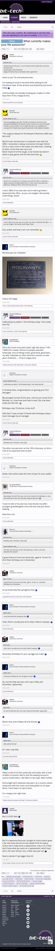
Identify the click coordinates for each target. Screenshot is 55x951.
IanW (8, 306)
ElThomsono (14, 102)
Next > (42, 49)
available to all (13, 122)
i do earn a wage (37, 881)
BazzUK (12, 111)
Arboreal (5, 102)
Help (52, 896)
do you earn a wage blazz (43, 879)
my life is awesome (8, 884)
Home (5, 17)
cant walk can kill (7, 879)
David (11, 245)
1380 (30, 49)
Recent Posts (16, 22)
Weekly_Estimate (15, 306)
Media (23, 17)
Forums (14, 17)
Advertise (5, 918)
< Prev (3, 49)
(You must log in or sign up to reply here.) (42, 870)
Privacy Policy (50, 948)
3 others (20, 331)
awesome (47, 877)
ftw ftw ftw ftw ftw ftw (23, 881)
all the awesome (27, 877)
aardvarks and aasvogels (13, 877)
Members (33, 17)
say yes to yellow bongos (9, 886)
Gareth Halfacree (8, 161)
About (4, 907)
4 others (26, 863)
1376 (15, 49)
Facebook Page (5, 920)
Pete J (5, 306)
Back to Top (4, 924)
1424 (38, 49)
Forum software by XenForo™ (9, 948)
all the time (38, 877)
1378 (23, 49)
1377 (19, 49)
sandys (11, 808)
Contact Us (47, 896)
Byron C (12, 331)
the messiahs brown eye (26, 886)
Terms (4, 916)
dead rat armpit (29, 879)
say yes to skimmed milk (36, 884)
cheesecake (18, 879)
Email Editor (4, 913)
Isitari (4, 331)
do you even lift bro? (8, 881)
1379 (27, 49)
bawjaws (15, 800)
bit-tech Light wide (6, 896)
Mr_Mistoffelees (15, 485)
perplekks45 (13, 340)
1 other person (27, 365)
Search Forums (5, 22)
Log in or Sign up (46, 1)
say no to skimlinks (22, 884)
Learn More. (43, 35)
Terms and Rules (40, 948)
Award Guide (4, 910)
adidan (11, 54)
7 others (25, 306)
